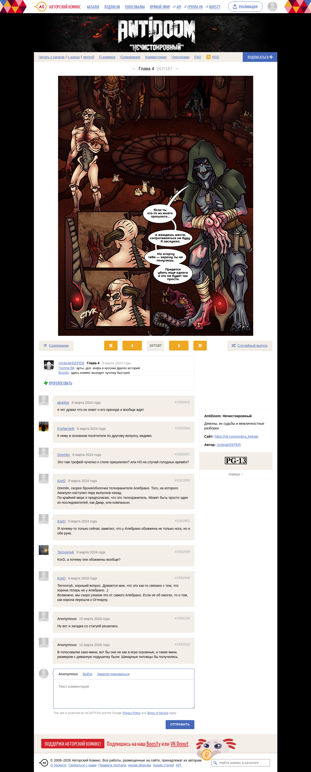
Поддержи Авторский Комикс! (73, 743)
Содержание (130, 57)
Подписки (112, 6)
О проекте (58, 765)
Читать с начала (52, 57)
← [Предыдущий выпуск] (134, 68)
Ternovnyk (65, 552)
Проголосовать (60, 383)
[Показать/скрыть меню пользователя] (271, 6)
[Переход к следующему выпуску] (155, 206)
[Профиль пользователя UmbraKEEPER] (49, 365)
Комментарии (156, 57)
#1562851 (182, 521)
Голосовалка (135, 6)
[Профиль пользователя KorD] (46, 478)
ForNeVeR (65, 428)
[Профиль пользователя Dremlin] (46, 452)
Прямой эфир (160, 6)
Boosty (214, 6)
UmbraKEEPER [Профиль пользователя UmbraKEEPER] (71, 363)
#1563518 (182, 644)
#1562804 (182, 428)
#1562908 (182, 552)
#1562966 (182, 578)
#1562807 (182, 454)
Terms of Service (158, 712)
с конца (74, 57)
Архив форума (139, 765)
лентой (88, 57)
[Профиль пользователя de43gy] (46, 400)
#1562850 (182, 480)
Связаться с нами (83, 765)
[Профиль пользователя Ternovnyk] (46, 550)
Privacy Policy (131, 712)
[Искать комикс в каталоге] (215, 762)
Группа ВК (67, 368)
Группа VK (195, 6)
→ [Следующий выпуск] (177, 68)
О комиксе (107, 57)
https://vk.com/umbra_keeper (237, 436)
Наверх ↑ (236, 474)
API (179, 6)
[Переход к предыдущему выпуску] (64, 206)
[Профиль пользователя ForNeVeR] (46, 426)
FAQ (197, 57)
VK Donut (180, 743)
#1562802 (182, 402)
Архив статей (163, 765)
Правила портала (112, 765)
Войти (87, 674)
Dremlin (63, 455)
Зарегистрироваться (113, 674)
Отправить (180, 724)
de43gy (63, 402)
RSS (215, 57)
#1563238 (182, 618)
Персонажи (180, 57)
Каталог (93, 6)
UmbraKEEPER (229, 445)
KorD (61, 481)
